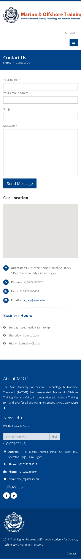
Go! (54, 436)
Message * (10, 126)
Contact (71, 553)
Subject (8, 109)
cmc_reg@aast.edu (32, 300)
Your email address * (17, 93)
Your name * (11, 80)
